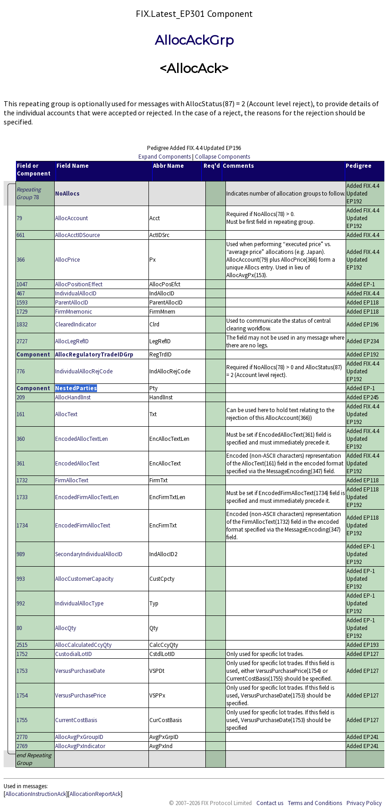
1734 (21, 525)
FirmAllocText (71, 480)
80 (19, 628)
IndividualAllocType (79, 603)
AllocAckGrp (194, 40)
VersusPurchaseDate (80, 671)
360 (20, 439)
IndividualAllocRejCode (83, 371)
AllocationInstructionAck (35, 794)
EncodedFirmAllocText (82, 525)
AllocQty (65, 628)
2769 (21, 746)
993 (20, 579)
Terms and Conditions (315, 803)
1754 (21, 695)
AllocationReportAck (95, 794)
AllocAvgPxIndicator (80, 746)
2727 (21, 341)
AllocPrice (67, 259)
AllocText (66, 414)
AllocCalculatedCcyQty (83, 645)
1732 (21, 480)
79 (19, 218)
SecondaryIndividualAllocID (89, 554)
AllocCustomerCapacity (84, 579)
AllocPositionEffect (78, 284)
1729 (21, 311)
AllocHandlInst (73, 397)
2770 (21, 737)
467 (20, 293)
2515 (21, 645)
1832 (21, 324)
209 (20, 397)
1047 (21, 284)
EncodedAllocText (77, 463)
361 (20, 463)
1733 (21, 497)
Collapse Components (222, 156)
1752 (21, 654)
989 (20, 554)
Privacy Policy (364, 803)
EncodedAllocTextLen (81, 439)
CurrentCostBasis (76, 720)
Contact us (269, 803)
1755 (21, 720)
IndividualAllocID (76, 293)
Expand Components (164, 156)
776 (20, 371)
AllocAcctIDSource (77, 235)
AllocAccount (71, 218)
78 (28, 193)
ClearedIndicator (75, 324)
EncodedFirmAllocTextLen (87, 497)
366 (20, 259)
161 (20, 414)
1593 (21, 302)
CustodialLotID (73, 654)
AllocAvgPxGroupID (79, 737)
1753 (21, 671)
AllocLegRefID (72, 341)
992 (20, 603)
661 (20, 235)
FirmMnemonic (73, 311)
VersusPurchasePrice (80, 695)
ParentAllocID (71, 302)
